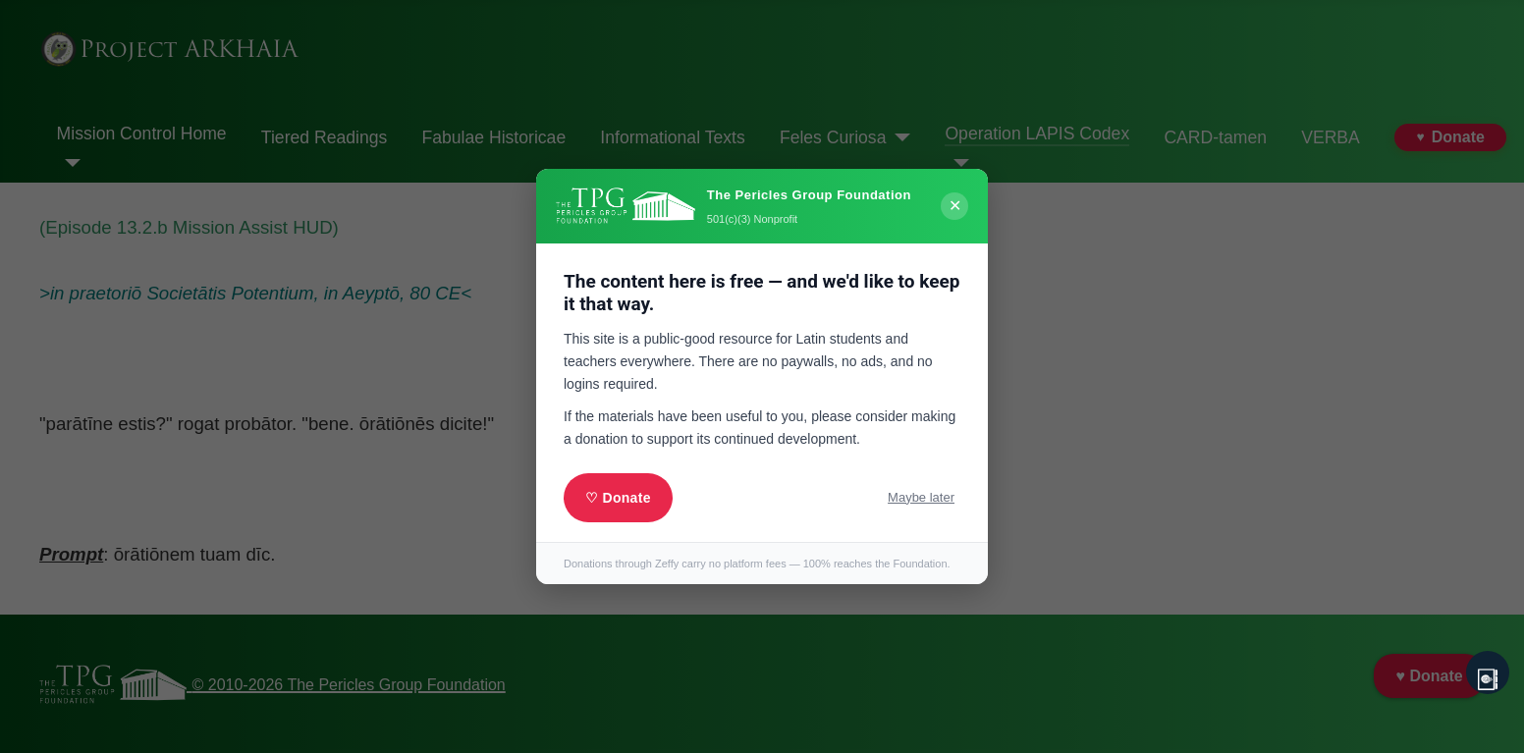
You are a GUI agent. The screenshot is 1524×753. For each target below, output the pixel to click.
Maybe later (921, 497)
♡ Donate (618, 498)
